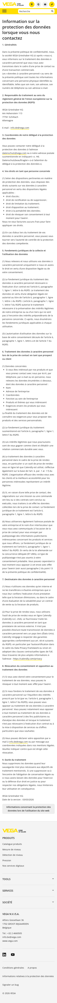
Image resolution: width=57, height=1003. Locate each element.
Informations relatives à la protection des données (28, 976)
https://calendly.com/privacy (27, 658)
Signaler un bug (10, 984)
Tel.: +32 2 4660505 (12, 933)
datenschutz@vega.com (14, 153)
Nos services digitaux (13, 865)
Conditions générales (13, 967)
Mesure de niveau (11, 849)
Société (7, 902)
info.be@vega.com (11, 937)
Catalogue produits (12, 844)
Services (7, 890)
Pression (6, 860)
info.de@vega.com (19, 127)
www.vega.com (10, 940)
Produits (8, 838)
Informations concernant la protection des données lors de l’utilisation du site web (28, 809)
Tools (6, 879)
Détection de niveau (12, 854)
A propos (32, 967)
